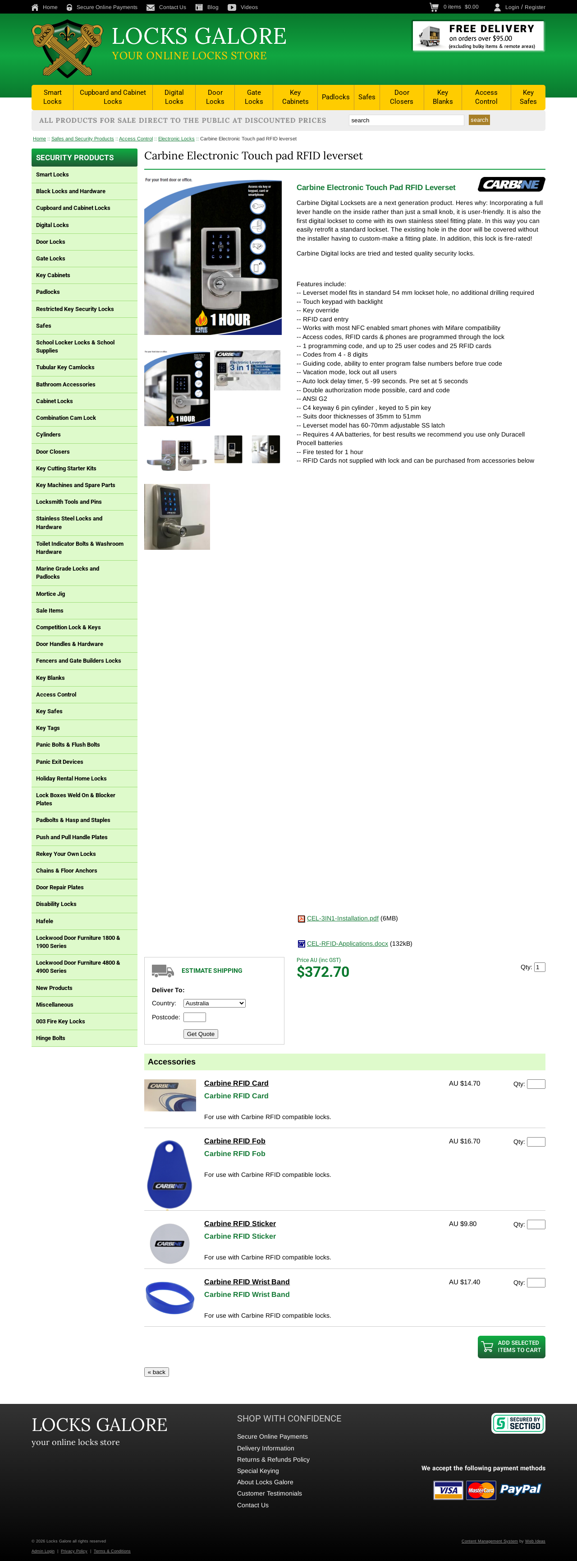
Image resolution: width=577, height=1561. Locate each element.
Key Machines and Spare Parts (75, 485)
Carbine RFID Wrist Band (247, 1282)
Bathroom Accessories (66, 384)
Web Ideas (535, 1541)
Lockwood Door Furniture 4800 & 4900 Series (78, 966)
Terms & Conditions (112, 1551)
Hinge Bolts (50, 1038)
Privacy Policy (74, 1551)
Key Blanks (443, 97)
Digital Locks (174, 97)
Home (45, 7)
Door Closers (401, 97)
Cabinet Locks (54, 401)
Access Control (486, 97)
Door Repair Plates (60, 887)
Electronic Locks (176, 138)
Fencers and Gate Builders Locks (78, 660)
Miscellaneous (54, 1004)
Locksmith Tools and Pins (69, 501)
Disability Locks (56, 904)
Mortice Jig (50, 593)
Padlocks (336, 97)
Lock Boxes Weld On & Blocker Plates (75, 799)
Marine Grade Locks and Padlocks (67, 572)
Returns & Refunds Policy (273, 1459)
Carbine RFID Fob (235, 1141)
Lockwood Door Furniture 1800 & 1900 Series (78, 941)
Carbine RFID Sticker (240, 1223)
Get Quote (201, 1034)
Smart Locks (52, 97)
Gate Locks (254, 97)
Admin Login (43, 1551)
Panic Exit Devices (59, 761)
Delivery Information (265, 1448)
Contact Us (166, 7)
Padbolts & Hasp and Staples (73, 820)
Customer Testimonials (269, 1493)
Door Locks (215, 97)
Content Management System (490, 1541)
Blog (207, 7)
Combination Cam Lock (66, 417)
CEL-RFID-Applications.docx (347, 943)
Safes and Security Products (82, 138)
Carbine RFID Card (236, 1083)
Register (535, 7)
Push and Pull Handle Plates (72, 837)
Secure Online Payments (102, 7)
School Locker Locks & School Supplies (75, 346)
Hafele (44, 921)
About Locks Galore (265, 1482)
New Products (54, 988)
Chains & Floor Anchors (66, 870)
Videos (243, 7)
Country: (164, 1003)
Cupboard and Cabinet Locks (113, 97)
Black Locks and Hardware (70, 191)
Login (512, 7)
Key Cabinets (295, 97)
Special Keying (258, 1470)
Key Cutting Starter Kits (66, 468)
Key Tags (48, 728)
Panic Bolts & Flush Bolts (68, 744)
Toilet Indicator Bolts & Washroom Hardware (80, 547)
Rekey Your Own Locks (66, 853)
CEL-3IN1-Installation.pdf (343, 918)
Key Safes (528, 97)
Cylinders (48, 434)
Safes (367, 97)
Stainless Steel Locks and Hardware (69, 522)
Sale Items (50, 610)
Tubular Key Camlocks (65, 367)
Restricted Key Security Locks (75, 309)
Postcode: (166, 1017)
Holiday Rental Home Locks (71, 778)
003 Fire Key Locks (60, 1021)
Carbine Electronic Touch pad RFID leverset (248, 138)
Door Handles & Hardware (69, 644)
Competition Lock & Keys (68, 627)
